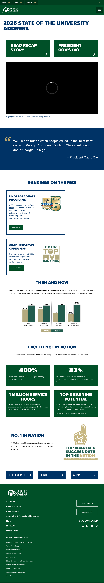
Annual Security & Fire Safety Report (19, 542)
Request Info (20, 475)
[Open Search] (99, 2)
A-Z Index (10, 501)
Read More (16, 227)
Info (6, 2)
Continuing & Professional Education (22, 516)
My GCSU (10, 526)
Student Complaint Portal (15, 572)
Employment (10, 557)
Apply (31, 2)
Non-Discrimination (13, 568)
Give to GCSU (87, 503)
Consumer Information (14, 550)
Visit (18, 2)
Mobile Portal (12, 530)
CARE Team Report (13, 546)
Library (9, 521)
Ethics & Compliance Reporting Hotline (20, 561)
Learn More (16, 268)
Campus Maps (12, 511)
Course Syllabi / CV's (13, 553)
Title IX (8, 576)
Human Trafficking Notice (15, 565)
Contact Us (87, 512)
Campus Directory (14, 506)
